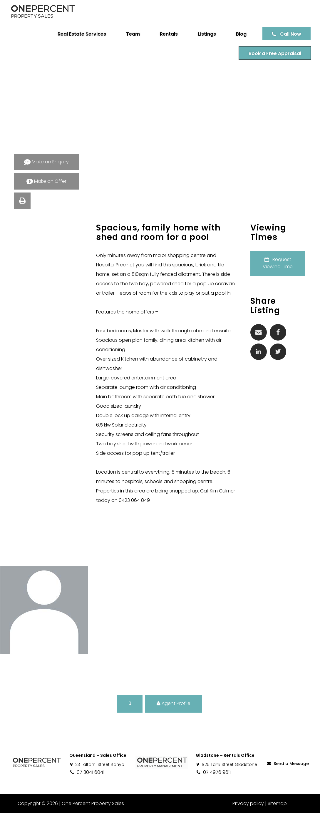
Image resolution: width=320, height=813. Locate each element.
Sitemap (277, 803)
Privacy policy (248, 803)
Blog (241, 34)
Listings (207, 34)
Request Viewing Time (278, 263)
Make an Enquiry (46, 161)
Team (133, 34)
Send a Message (287, 763)
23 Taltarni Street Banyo (96, 764)
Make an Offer (46, 181)
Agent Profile (173, 703)
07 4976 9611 (213, 772)
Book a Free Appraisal (275, 53)
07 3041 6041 (86, 772)
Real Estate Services (82, 34)
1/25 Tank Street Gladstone (226, 764)
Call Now (290, 34)
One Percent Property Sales (93, 803)
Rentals (169, 34)
